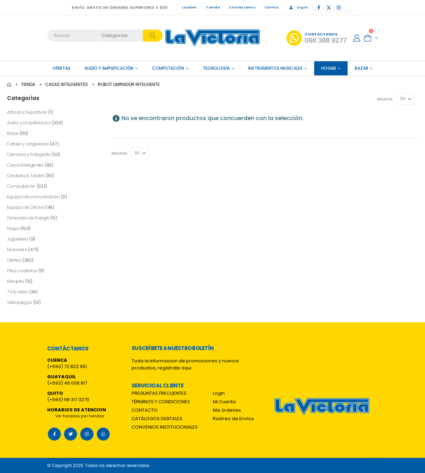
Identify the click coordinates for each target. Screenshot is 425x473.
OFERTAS (61, 68)
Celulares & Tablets (26, 176)
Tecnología (216, 68)
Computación (168, 68)
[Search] (153, 36)
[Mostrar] (405, 99)
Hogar (328, 68)
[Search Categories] (121, 36)
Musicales (17, 250)
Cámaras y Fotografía (29, 154)
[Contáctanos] (316, 38)
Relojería (15, 281)
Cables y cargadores (28, 144)
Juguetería (17, 239)
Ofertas (14, 260)
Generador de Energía (28, 218)
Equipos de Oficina (25, 207)
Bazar (361, 68)
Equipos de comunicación (33, 197)
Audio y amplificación (108, 68)
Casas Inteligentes (25, 165)
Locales (189, 7)
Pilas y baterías (22, 271)
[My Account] (357, 38)
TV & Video (17, 292)
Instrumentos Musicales (275, 68)
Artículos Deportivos (27, 112)
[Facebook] (319, 7)
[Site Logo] (212, 38)
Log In (298, 7)
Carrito (272, 7)
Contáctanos (242, 7)
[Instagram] (338, 7)
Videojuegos (19, 302)
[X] (329, 7)
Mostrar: (385, 99)
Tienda (213, 7)
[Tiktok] (348, 7)
